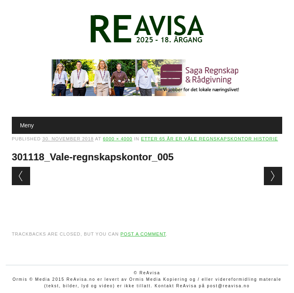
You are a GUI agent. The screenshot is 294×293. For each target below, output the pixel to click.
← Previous (21, 176)
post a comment (143, 234)
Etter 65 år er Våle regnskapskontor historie (209, 138)
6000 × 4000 (117, 138)
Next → (273, 176)
